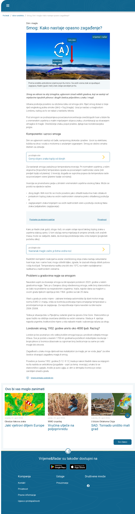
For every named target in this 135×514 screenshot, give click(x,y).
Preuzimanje (62, 483)
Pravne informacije (27, 495)
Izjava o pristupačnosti (29, 501)
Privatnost (102, 219)
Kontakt (21, 483)
